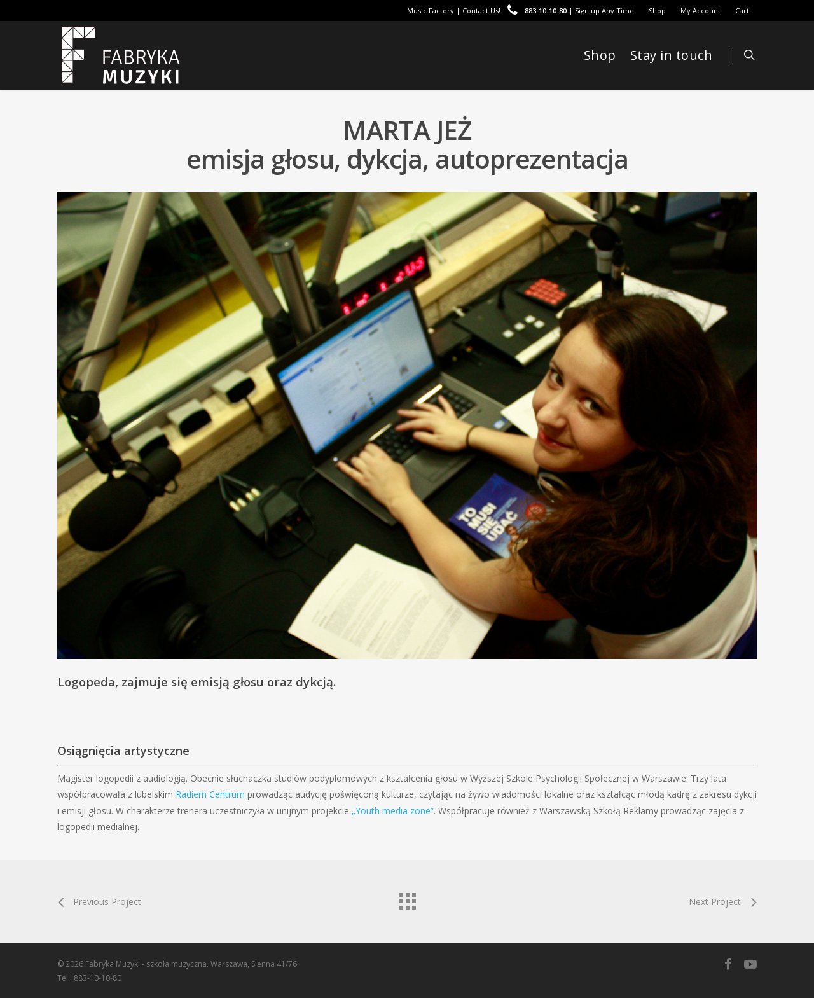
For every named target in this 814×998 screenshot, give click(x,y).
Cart (742, 10)
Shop (657, 10)
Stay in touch (671, 55)
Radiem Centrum (210, 794)
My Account (700, 10)
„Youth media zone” (393, 811)
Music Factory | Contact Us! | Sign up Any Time (520, 10)
